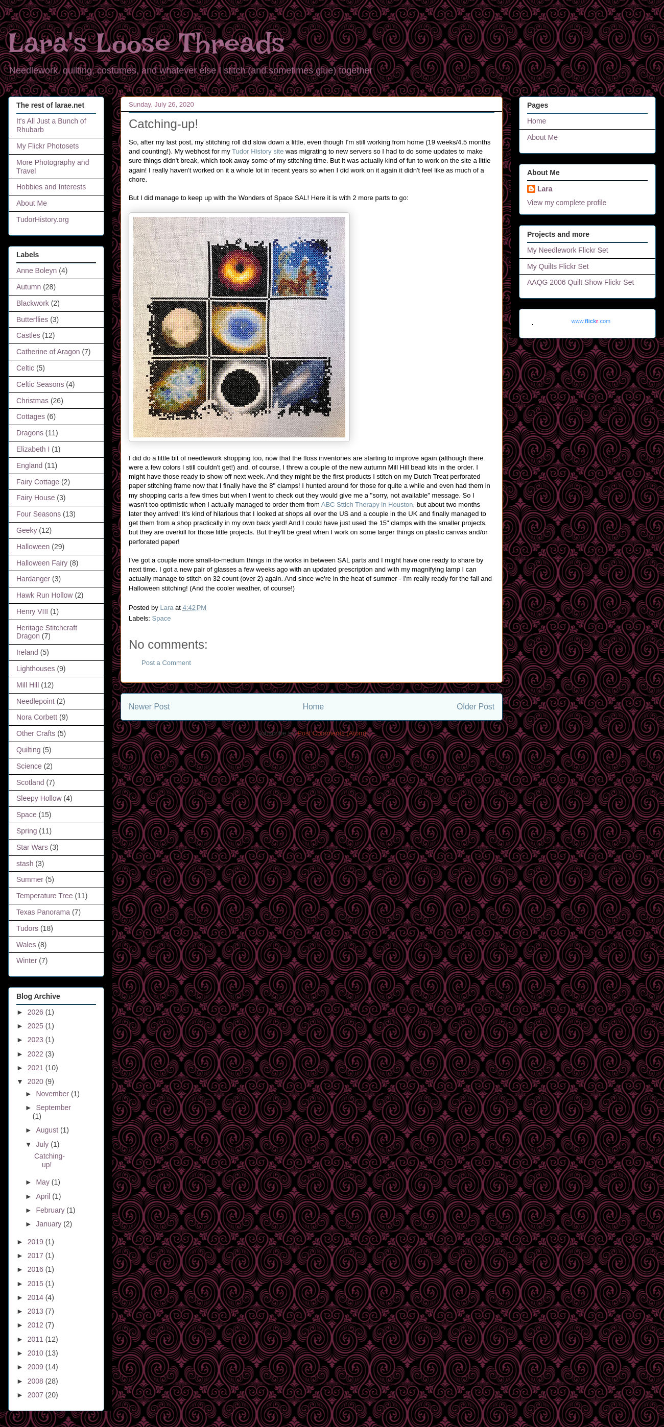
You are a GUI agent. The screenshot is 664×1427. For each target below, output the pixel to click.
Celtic (25, 368)
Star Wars (32, 847)
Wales (26, 945)
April (44, 1196)
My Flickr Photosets (47, 146)
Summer (29, 879)
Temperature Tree (44, 896)
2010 (36, 1353)
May (43, 1182)
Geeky (26, 530)
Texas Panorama (43, 912)
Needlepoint (35, 701)
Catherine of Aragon (48, 352)
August (48, 1130)
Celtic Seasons (40, 384)
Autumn (28, 287)
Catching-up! (49, 1160)
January (49, 1224)
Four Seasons (38, 514)
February (51, 1210)
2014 (36, 1297)
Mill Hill (27, 685)
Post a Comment (166, 663)
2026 (36, 1012)
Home (313, 706)
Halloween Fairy (41, 563)
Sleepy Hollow (39, 798)
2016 (36, 1269)
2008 (36, 1381)
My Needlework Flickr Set (567, 250)
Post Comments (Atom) (331, 733)
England (29, 465)
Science (29, 766)
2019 (36, 1242)
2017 (36, 1255)
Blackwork (32, 303)
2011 (36, 1339)
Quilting (28, 750)
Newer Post (149, 706)
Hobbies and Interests (51, 187)
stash (24, 863)
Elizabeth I (33, 449)
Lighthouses (35, 669)
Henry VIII (32, 611)
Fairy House (35, 498)
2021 (36, 1068)
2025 (36, 1026)
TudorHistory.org (42, 219)
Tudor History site (257, 151)
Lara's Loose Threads (146, 43)
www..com (591, 321)
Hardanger (33, 579)
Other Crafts (35, 733)
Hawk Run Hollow (44, 595)
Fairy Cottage (37, 482)
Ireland (27, 652)
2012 (36, 1325)
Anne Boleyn (36, 270)
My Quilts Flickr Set (558, 266)
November (53, 1094)
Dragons (29, 433)
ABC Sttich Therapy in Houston (367, 504)
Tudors (27, 928)
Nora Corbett (36, 717)
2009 (36, 1367)
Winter (26, 960)
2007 (36, 1395)
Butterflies (32, 319)
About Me (31, 203)
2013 (36, 1311)
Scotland (30, 782)
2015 (36, 1284)
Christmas (32, 401)
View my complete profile (566, 203)
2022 (36, 1054)
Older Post (475, 706)
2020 (36, 1081)
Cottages (30, 416)
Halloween (33, 547)
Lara (545, 189)
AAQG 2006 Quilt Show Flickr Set (580, 282)
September (53, 1107)
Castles (28, 335)
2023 (36, 1040)
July (43, 1144)
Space (161, 618)
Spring (26, 831)
